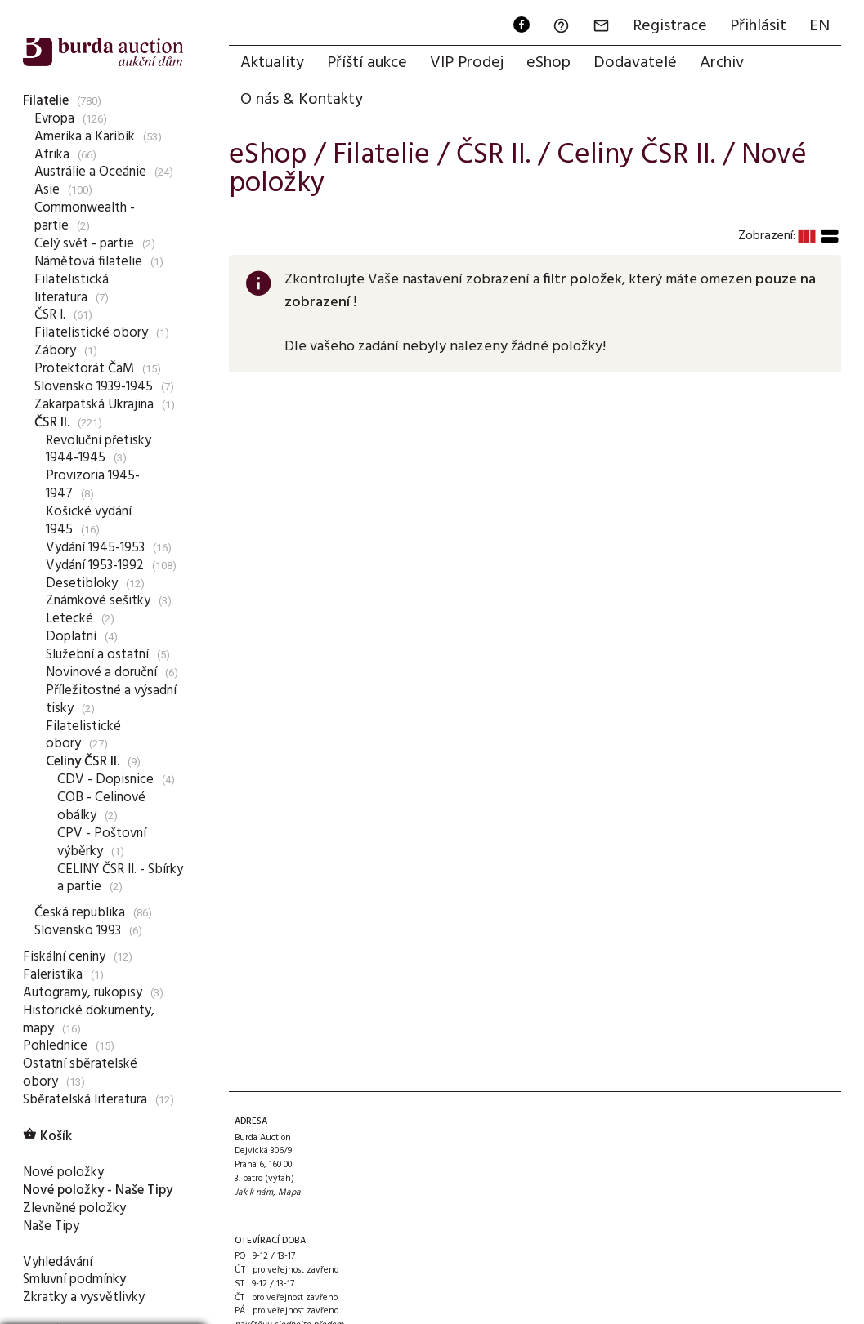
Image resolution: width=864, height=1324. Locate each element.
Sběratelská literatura (85, 1100)
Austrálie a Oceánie (90, 172)
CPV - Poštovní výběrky (101, 842)
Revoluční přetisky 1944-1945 (98, 450)
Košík (47, 1137)
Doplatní (71, 637)
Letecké (69, 619)
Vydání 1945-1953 (95, 548)
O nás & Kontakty (301, 100)
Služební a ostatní (97, 655)
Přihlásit (758, 26)
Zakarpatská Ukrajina (94, 405)
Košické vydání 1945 (89, 521)
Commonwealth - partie (84, 217)
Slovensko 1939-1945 (93, 387)
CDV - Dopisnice (105, 780)
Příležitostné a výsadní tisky (111, 700)
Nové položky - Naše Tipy (97, 1190)
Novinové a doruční (101, 673)
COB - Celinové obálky (101, 807)
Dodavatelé (635, 63)
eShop (548, 63)
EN (819, 26)
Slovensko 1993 (77, 931)
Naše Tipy (51, 1226)
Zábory (55, 351)
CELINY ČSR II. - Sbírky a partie (120, 878)
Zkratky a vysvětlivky (84, 1297)
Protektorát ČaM (84, 369)
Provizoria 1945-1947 (93, 485)
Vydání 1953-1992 (95, 566)
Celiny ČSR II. (82, 762)
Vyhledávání (57, 1262)
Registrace (670, 26)
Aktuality (272, 63)
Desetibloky (82, 584)
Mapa (289, 1192)
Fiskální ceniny (64, 957)
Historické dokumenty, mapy (88, 1020)
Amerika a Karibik (84, 137)
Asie (47, 190)
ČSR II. (51, 423)
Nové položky (63, 1172)
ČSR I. (49, 315)
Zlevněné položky (74, 1208)
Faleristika (53, 975)
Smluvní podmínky (74, 1279)
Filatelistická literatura (71, 289)
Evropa (54, 119)
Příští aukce (367, 63)
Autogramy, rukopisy (82, 993)
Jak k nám (254, 1192)
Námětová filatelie (88, 262)
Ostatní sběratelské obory (80, 1073)
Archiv (722, 63)
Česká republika (79, 913)
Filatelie (46, 101)
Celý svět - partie (84, 244)
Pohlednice (55, 1046)
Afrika (51, 155)
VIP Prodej (467, 63)
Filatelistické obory (91, 333)
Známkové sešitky (98, 601)
